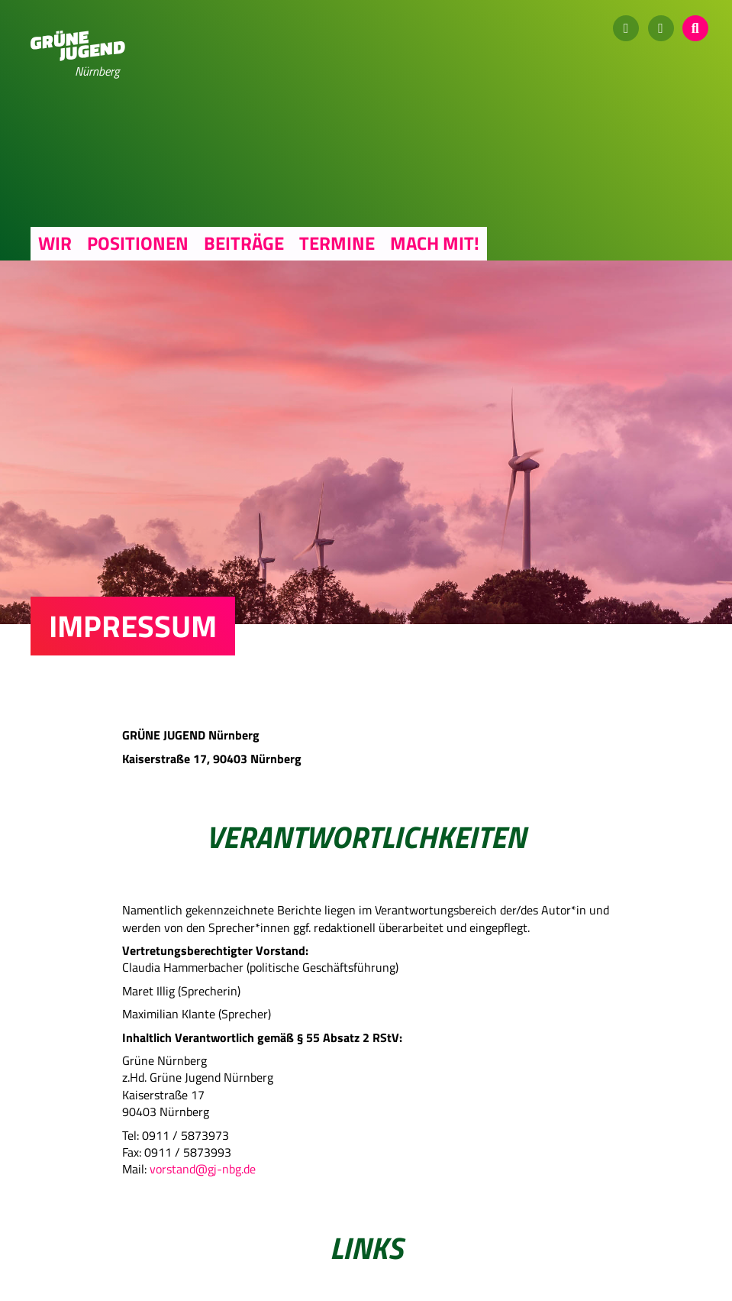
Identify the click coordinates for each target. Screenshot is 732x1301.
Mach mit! (434, 243)
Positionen (138, 243)
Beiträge (244, 243)
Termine (337, 243)
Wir (55, 243)
